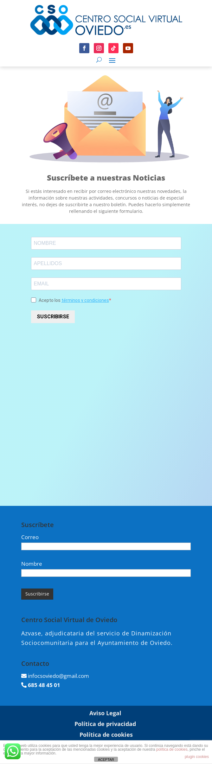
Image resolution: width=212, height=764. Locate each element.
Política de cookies (106, 734)
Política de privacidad (105, 724)
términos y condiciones (85, 300)
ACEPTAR (106, 759)
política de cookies (172, 749)
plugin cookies (197, 756)
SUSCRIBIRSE (53, 317)
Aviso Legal (105, 713)
